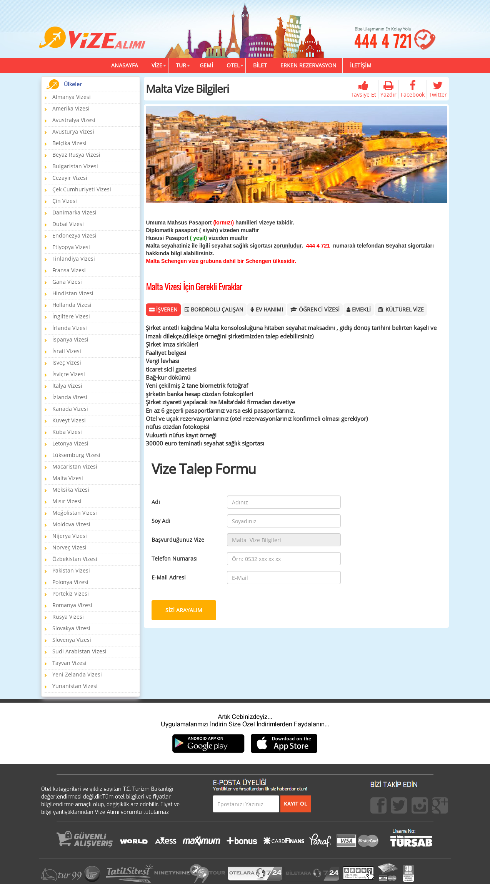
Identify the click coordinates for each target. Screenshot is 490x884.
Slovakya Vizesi (71, 628)
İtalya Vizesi (67, 385)
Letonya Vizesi (70, 443)
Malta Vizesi (67, 478)
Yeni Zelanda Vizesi (77, 674)
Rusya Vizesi (68, 616)
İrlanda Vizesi (69, 328)
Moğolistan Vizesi (74, 512)
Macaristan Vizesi (74, 466)
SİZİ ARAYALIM (183, 610)
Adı (156, 502)
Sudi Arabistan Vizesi (79, 651)
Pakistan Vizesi (71, 570)
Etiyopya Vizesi (71, 247)
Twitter (438, 89)
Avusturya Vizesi (73, 131)
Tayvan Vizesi (69, 662)
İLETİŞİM (361, 65)
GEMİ (206, 65)
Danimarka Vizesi (74, 212)
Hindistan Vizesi (72, 293)
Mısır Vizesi (67, 501)
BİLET (260, 65)
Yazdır (388, 89)
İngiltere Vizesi (71, 316)
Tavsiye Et (363, 89)
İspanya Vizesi (70, 339)
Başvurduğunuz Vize (178, 539)
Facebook (413, 89)
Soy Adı (161, 520)
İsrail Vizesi (66, 351)
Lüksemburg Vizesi (76, 455)
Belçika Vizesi (69, 143)
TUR (181, 65)
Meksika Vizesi (70, 489)
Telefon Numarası (175, 558)
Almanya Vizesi (71, 96)
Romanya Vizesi (72, 605)
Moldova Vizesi (71, 524)
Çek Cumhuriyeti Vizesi (81, 189)
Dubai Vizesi (68, 224)
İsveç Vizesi (66, 362)
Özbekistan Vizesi (74, 559)
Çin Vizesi (64, 200)
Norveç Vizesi (69, 547)
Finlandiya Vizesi (73, 258)
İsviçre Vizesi (68, 374)
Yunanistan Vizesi (75, 686)
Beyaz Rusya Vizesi (76, 154)
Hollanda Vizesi (72, 304)
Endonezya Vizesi (74, 235)
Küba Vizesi (67, 431)
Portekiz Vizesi (70, 593)
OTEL (233, 65)
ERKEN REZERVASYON (308, 65)
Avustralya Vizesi (73, 120)
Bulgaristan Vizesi (75, 166)
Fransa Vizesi (69, 270)
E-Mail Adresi (169, 577)
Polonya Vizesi (70, 582)
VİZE (157, 65)
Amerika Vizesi (71, 108)
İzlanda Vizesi (69, 397)
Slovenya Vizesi (71, 639)
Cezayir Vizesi (69, 177)
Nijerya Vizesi (69, 535)
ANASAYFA (124, 65)
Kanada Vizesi (70, 408)
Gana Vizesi (67, 281)
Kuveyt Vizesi (69, 420)
